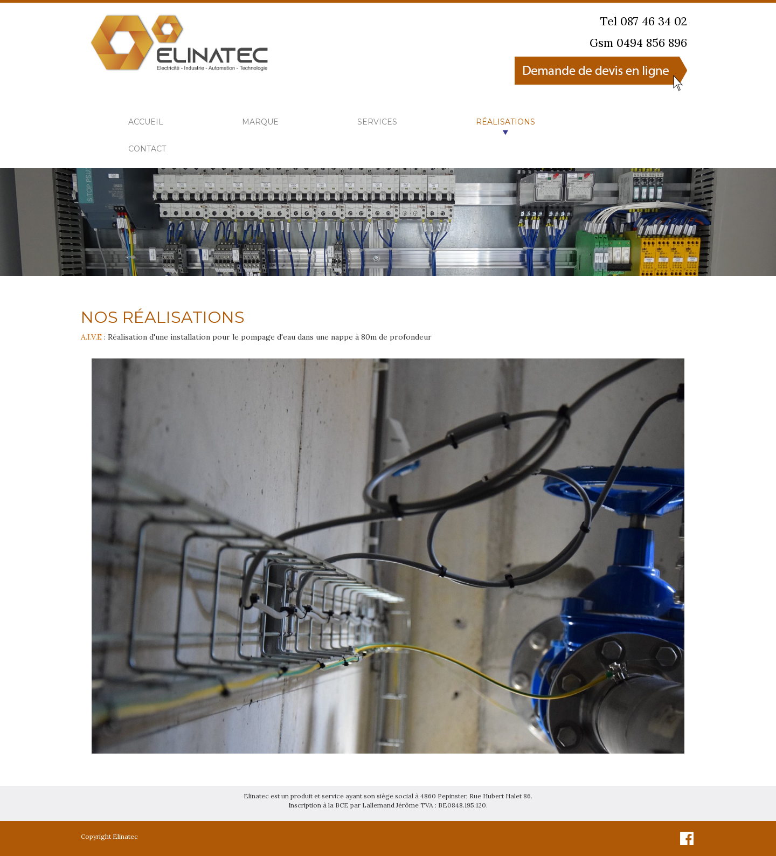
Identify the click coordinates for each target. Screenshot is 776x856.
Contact (147, 149)
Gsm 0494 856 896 (638, 43)
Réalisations (505, 122)
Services (377, 122)
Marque (260, 122)
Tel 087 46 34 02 (643, 21)
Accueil (145, 122)
